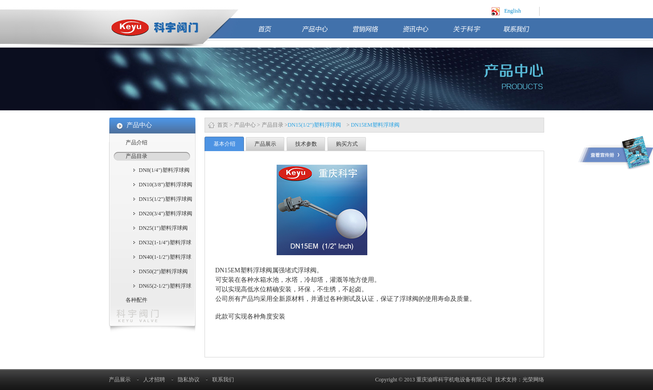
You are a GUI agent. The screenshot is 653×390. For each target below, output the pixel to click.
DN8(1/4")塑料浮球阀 (164, 170)
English (512, 11)
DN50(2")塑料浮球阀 (163, 271)
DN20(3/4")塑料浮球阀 (165, 213)
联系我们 (523, 33)
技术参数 (306, 144)
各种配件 (136, 300)
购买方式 (347, 144)
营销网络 (372, 33)
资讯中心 (423, 33)
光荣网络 (533, 379)
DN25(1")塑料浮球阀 (163, 228)
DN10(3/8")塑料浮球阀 (165, 184)
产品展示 (265, 144)
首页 (275, 33)
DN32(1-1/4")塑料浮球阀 (165, 243)
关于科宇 (473, 33)
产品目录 (272, 125)
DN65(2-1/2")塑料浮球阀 (165, 287)
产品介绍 (136, 142)
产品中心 (322, 33)
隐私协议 (189, 379)
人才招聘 (154, 379)
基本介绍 (224, 144)
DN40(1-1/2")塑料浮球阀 (165, 258)
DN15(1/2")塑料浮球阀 (165, 199)
